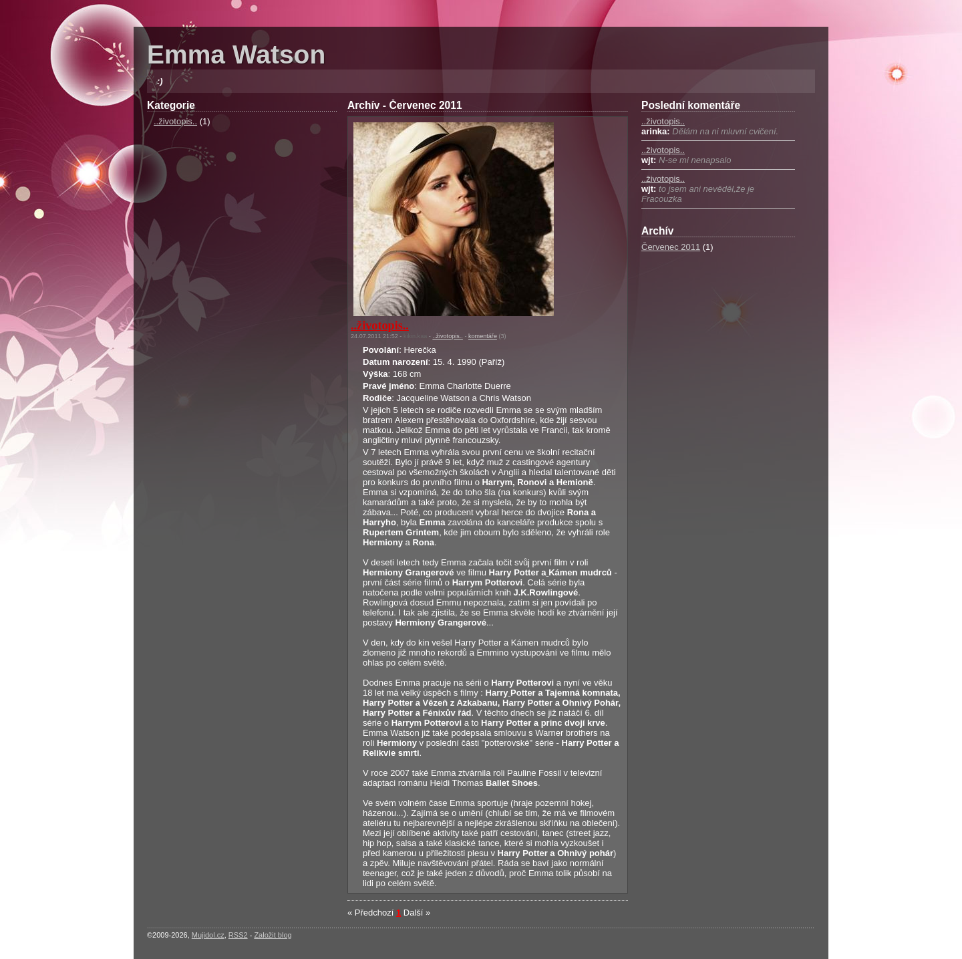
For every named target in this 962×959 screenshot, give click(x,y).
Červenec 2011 (670, 247)
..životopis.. (175, 121)
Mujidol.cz (208, 935)
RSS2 (238, 935)
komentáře (482, 336)
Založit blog (272, 935)
